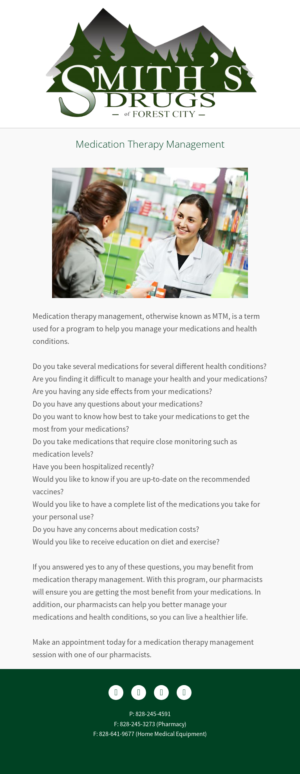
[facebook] (115, 692)
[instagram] (161, 692)
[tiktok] (184, 692)
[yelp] (138, 692)
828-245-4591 (153, 714)
